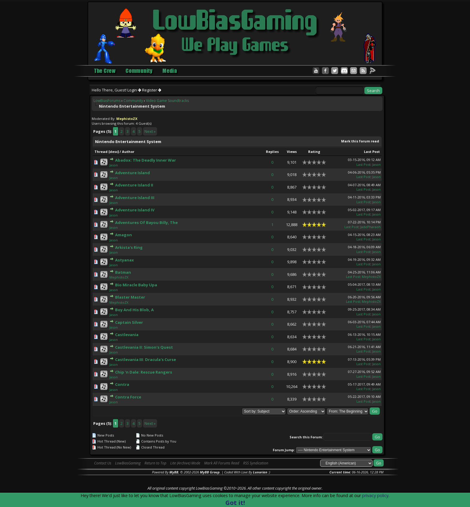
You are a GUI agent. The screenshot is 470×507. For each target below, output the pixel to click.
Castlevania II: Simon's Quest (144, 347)
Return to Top (155, 463)
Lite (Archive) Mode (185, 463)
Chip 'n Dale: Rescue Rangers (143, 372)
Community (133, 100)
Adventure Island (132, 172)
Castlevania (126, 334)
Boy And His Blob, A (134, 309)
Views (292, 151)
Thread (101, 151)
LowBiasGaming (128, 463)
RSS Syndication (255, 463)
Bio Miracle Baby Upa (136, 285)
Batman (123, 272)
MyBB (173, 472)
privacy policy (375, 495)
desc (114, 151)
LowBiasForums (107, 100)
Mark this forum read (360, 141)
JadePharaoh (370, 227)
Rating (314, 151)
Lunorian (260, 472)
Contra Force (128, 397)
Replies (272, 151)
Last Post (372, 151)
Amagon (123, 234)
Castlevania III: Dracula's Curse (145, 359)
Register (151, 90)
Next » (150, 131)
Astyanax (124, 260)
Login (134, 90)
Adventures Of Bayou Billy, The (146, 222)
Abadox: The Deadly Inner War (145, 160)
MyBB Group (210, 472)
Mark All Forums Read (221, 463)
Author (128, 151)
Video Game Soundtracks (167, 100)
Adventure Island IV (134, 210)
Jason (113, 165)
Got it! (235, 503)
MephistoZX (118, 277)
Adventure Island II (134, 185)
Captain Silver (129, 322)
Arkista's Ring (129, 247)
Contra (122, 384)
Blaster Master (130, 297)
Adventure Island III (134, 197)
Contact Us (102, 463)
